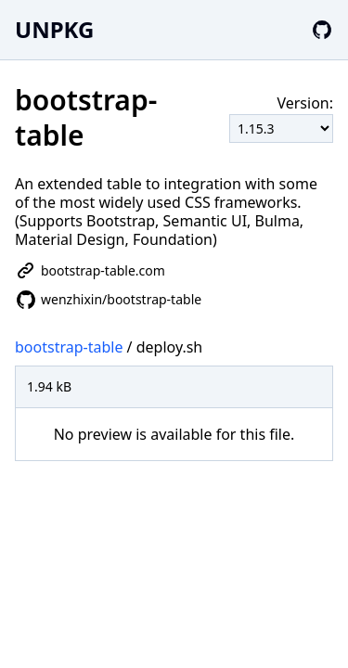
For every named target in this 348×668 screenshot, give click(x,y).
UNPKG (54, 29)
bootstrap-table (68, 347)
